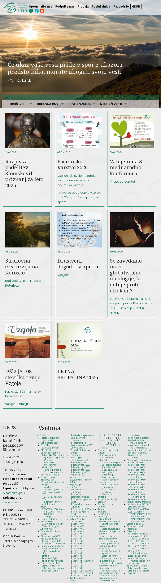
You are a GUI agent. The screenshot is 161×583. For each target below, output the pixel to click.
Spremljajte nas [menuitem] (40, 6)
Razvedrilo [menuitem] (121, 6)
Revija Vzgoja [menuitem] (80, 104)
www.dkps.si (11, 502)
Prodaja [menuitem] (83, 6)
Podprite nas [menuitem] (64, 6)
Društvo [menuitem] (17, 104)
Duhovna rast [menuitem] (48, 104)
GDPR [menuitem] (136, 6)
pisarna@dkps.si (14, 493)
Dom (5, 98)
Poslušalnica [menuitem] (101, 6)
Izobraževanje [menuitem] (111, 104)
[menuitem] (142, 6)
